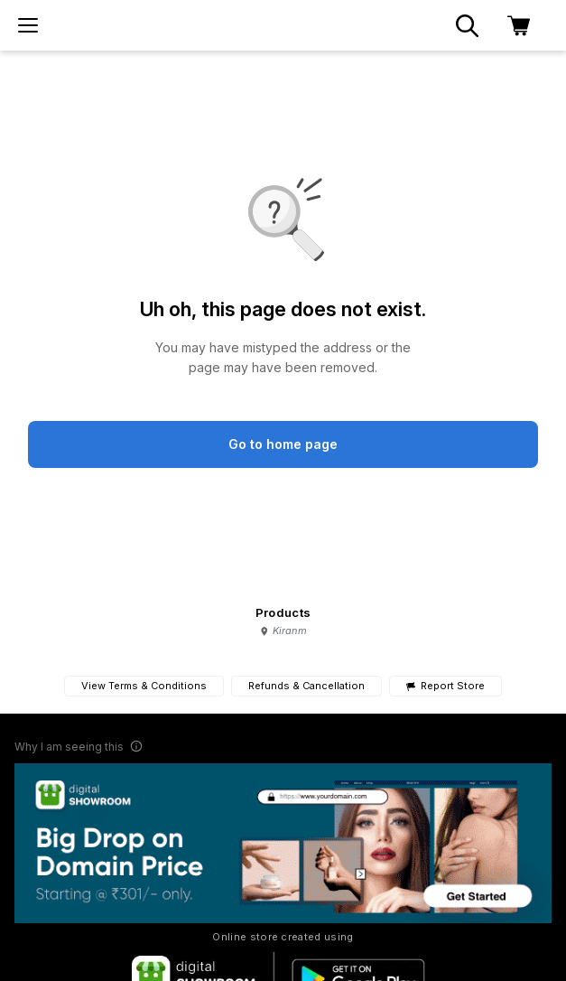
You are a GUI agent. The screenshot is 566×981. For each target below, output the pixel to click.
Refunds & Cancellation (306, 685)
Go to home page (283, 444)
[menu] (28, 25)
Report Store (445, 686)
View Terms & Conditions (144, 685)
